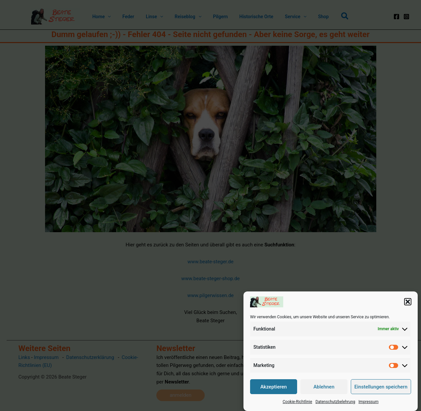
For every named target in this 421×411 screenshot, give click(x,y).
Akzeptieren (273, 387)
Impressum (368, 401)
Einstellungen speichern (380, 387)
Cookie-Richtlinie (297, 401)
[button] (407, 301)
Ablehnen (323, 387)
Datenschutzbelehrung (335, 401)
